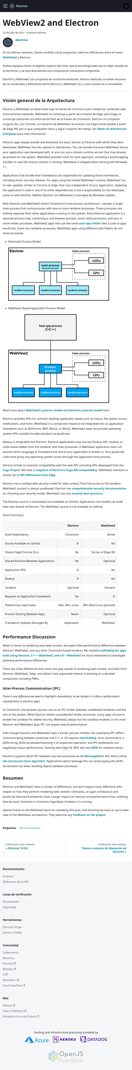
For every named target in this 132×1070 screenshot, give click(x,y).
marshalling (88, 738)
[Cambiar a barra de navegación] (5, 6)
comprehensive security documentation (99, 488)
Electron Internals (29, 828)
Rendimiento (11, 902)
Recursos (8, 958)
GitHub (9, 1005)
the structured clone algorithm (24, 761)
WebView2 (10, 57)
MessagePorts (94, 756)
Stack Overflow (14, 985)
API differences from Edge (38, 475)
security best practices (87, 493)
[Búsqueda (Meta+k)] (126, 6)
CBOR (94, 748)
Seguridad (9, 907)
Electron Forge (12, 927)
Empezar (8, 876)
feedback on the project (89, 815)
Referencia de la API (15, 882)
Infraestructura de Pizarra (21, 1016)
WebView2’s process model (44, 410)
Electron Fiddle (12, 932)
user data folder (90, 223)
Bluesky (9, 969)
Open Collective (14, 1011)
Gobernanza (11, 952)
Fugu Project (11, 470)
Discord (9, 963)
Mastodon (11, 980)
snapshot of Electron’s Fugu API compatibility (66, 470)
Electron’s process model (85, 410)
